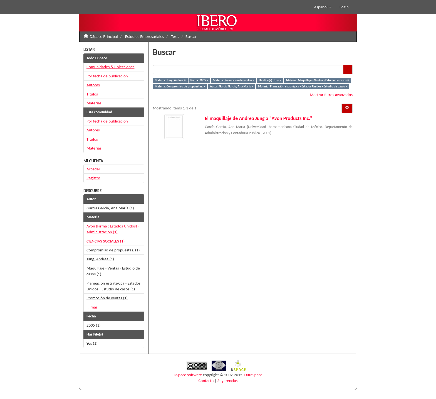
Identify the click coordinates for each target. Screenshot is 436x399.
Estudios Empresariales (144, 36)
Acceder (93, 169)
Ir (348, 69)
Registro (93, 177)
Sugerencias (227, 380)
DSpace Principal (104, 36)
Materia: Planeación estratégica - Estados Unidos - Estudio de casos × (302, 86)
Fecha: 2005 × (199, 80)
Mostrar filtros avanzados (331, 94)
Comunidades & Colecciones (110, 66)
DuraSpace (253, 374)
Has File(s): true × (270, 80)
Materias (93, 103)
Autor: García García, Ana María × (231, 86)
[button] (322, 7)
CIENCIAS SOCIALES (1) (105, 241)
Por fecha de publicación (107, 76)
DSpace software (188, 374)
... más (92, 307)
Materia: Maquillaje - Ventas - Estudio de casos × (317, 80)
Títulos (92, 94)
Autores (93, 84)
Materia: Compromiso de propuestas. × (180, 86)
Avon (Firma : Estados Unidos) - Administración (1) (112, 229)
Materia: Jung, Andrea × (170, 80)
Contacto (206, 380)
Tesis (175, 36)
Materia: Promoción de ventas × (233, 80)
